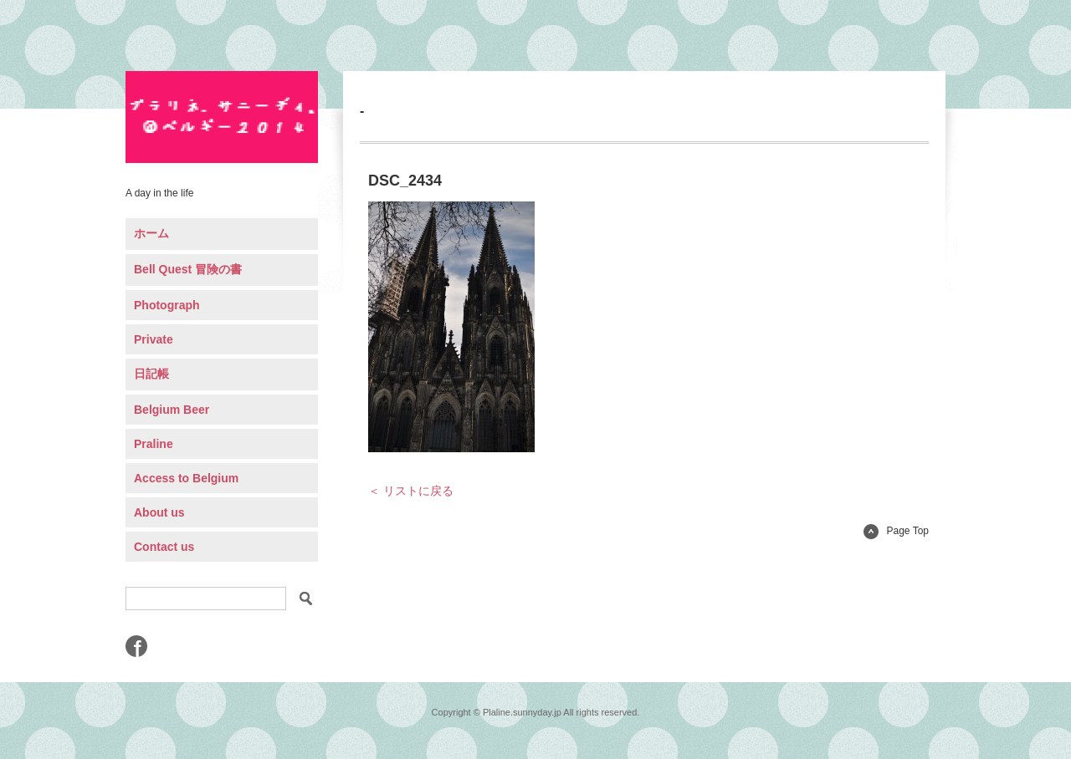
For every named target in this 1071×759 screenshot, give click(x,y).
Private (153, 339)
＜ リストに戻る (411, 490)
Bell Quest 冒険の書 (188, 269)
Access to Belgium (186, 478)
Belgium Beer (171, 409)
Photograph (167, 305)
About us (159, 512)
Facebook (136, 646)
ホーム (151, 233)
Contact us (164, 546)
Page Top (896, 531)
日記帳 (151, 373)
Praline (153, 444)
